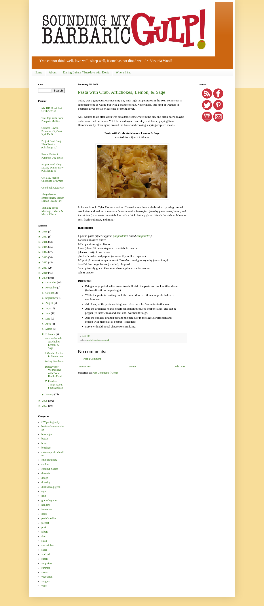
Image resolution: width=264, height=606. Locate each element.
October (50, 292)
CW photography (51, 422)
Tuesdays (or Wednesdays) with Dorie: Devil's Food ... (54, 371)
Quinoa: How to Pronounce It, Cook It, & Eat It (52, 131)
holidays (46, 504)
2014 (45, 252)
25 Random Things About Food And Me (54, 384)
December (51, 282)
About (53, 72)
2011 (45, 267)
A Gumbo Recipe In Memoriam (54, 355)
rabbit (45, 531)
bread (44, 443)
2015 (45, 247)
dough (45, 477)
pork (44, 527)
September (51, 297)
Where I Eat (123, 72)
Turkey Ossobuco (54, 361)
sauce (44, 549)
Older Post (179, 366)
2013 (45, 257)
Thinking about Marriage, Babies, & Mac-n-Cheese (52, 211)
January (49, 394)
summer (46, 567)
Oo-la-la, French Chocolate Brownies (52, 179)
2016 (45, 241)
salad (44, 540)
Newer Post (85, 366)
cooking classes (50, 468)
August (49, 303)
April (48, 323)
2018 (45, 231)
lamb (44, 513)
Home (38, 72)
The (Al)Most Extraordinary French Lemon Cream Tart (53, 197)
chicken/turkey (49, 459)
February (50, 334)
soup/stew (47, 563)
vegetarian (47, 576)
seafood (105, 340)
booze (45, 438)
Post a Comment (92, 358)
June (48, 313)
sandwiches (48, 545)
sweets (45, 572)
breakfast (46, 447)
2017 (45, 236)
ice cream (47, 509)
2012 (45, 262)
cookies (46, 464)
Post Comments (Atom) (105, 372)
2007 (45, 405)
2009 (45, 277)
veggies (46, 581)
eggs (44, 491)
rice (44, 536)
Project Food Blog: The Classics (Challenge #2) (52, 144)
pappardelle (120, 236)
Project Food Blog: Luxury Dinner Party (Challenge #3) (53, 167)
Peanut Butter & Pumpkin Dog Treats (52, 156)
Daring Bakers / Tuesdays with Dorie (86, 72)
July (47, 308)
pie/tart (45, 522)
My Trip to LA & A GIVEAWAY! (52, 109)
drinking (46, 482)
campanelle (143, 236)
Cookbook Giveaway (53, 187)
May (48, 318)
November (51, 287)
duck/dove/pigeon (51, 486)
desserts (46, 473)
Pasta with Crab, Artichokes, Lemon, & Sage (121, 92)
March (49, 328)
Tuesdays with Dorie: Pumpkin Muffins (53, 119)
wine (44, 585)
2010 (45, 272)
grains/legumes (50, 500)
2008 (45, 400)
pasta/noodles (93, 340)
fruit (44, 495)
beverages (47, 434)
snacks (45, 558)
